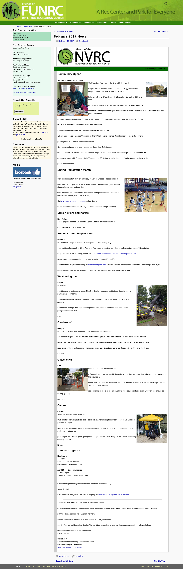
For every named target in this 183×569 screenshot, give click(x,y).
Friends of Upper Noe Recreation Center (45, 567)
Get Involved (59, 23)
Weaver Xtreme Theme (157, 567)
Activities (74, 23)
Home (18, 27)
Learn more (44, 132)
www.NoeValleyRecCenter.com (70, 547)
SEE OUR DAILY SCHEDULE (23, 88)
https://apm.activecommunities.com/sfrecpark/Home (114, 254)
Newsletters (102, 23)
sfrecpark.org (17, 187)
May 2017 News (161, 31)
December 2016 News (63, 31)
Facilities (87, 23)
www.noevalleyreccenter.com (73, 201)
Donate (113, 23)
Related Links (125, 23)
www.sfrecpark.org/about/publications (113, 495)
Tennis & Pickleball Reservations (24, 92)
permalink (79, 556)
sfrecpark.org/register (97, 265)
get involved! (20, 135)
